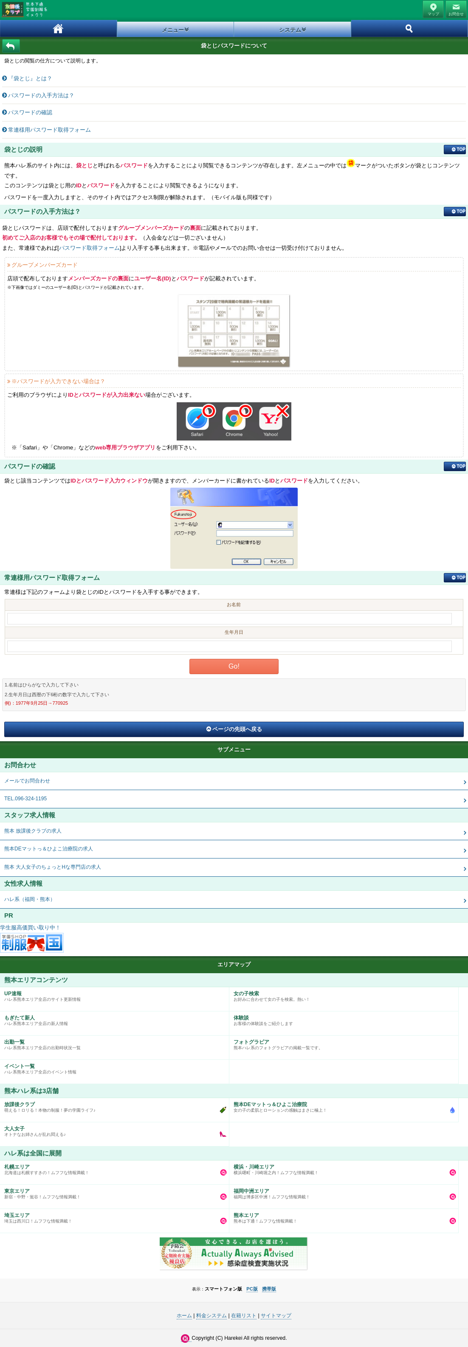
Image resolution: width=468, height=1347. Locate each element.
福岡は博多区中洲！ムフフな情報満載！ (342, 1192)
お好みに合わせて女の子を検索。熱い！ (342, 994)
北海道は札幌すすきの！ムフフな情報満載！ (112, 1168)
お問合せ (456, 14)
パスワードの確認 (30, 112)
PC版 (251, 1288)
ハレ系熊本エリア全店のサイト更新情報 (112, 994)
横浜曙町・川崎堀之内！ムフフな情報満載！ (342, 1168)
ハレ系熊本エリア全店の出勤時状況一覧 (112, 1043)
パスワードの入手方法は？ (41, 95)
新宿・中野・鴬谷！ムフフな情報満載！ (112, 1192)
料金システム (211, 1316)
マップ (433, 14)
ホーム (58, 28)
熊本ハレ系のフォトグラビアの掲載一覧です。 (342, 1043)
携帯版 (269, 1288)
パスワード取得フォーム (89, 248)
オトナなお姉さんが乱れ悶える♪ (112, 1129)
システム (290, 30)
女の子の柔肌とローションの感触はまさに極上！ (342, 1105)
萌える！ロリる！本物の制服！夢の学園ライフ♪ (112, 1105)
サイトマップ (276, 1316)
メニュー (173, 30)
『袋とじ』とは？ (30, 78)
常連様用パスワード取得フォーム (49, 130)
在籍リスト (244, 1316)
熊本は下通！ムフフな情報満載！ (342, 1216)
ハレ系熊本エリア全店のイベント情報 (112, 1067)
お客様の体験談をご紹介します (342, 1018)
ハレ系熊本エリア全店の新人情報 (112, 1018)
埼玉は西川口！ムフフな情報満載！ (112, 1216)
